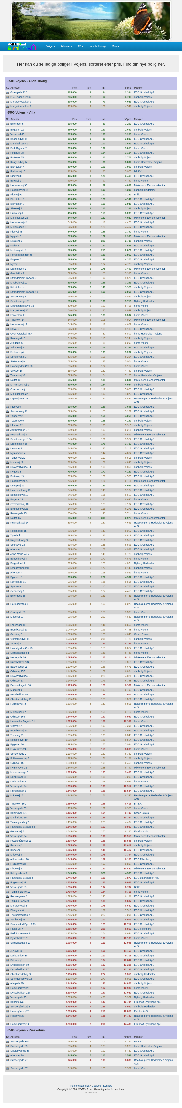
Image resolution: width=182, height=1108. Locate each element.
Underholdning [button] (97, 46)
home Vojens (141, 134)
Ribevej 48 (16, 231)
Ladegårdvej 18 (19, 955)
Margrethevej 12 (19, 310)
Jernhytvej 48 (17, 919)
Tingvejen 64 (17, 319)
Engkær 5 (15, 259)
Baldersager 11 (18, 666)
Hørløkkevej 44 (18, 222)
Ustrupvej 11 (17, 485)
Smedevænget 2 (19, 301)
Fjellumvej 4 (17, 352)
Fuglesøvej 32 (18, 882)
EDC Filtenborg (142, 859)
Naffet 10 (15, 380)
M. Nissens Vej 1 (19, 384)
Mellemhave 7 (18, 712)
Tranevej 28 (16, 735)
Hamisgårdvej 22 (19, 988)
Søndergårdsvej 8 (20, 1006)
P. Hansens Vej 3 (19, 758)
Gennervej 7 (17, 831)
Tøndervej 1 (17, 416)
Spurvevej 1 (17, 586)
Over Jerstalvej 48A (21, 333)
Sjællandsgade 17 (20, 942)
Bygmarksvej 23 (19, 508)
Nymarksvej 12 (18, 767)
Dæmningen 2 (18, 268)
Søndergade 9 (18, 753)
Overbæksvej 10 (19, 504)
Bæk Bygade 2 (18, 148)
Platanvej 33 (17, 1015)
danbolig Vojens (143, 97)
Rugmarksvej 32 (19, 540)
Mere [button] (115, 46)
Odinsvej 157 (17, 671)
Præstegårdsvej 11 (20, 840)
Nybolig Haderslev (144, 301)
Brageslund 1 (17, 563)
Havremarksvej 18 (20, 490)
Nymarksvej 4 (18, 453)
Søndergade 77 (19, 1060)
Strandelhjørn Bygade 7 (23, 278)
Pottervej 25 (17, 157)
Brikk (137, 194)
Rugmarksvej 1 (18, 434)
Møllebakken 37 (19, 393)
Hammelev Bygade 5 (22, 877)
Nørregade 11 (18, 581)
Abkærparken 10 (19, 859)
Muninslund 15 (18, 817)
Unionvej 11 (17, 448)
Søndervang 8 (18, 296)
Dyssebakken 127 (20, 992)
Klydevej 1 (16, 850)
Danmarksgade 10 (20, 685)
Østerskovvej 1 (18, 389)
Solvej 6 (14, 329)
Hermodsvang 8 (19, 603)
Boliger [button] (50, 46)
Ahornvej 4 (16, 549)
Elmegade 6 (17, 910)
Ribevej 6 (15, 406)
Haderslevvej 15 (19, 189)
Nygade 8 (15, 236)
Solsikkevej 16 (18, 776)
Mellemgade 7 (18, 250)
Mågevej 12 (16, 795)
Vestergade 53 (18, 808)
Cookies (96, 1085)
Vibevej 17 (16, 725)
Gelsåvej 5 (16, 634)
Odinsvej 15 (17, 763)
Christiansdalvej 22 (20, 974)
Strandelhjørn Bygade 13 (24, 291)
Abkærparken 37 (19, 429)
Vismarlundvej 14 (20, 638)
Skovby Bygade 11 (20, 467)
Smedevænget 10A (21, 439)
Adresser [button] (66, 46)
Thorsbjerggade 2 (20, 914)
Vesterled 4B (17, 134)
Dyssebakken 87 (19, 969)
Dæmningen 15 (19, 443)
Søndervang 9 (18, 356)
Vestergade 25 (18, 997)
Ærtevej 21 (16, 643)
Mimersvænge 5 (19, 772)
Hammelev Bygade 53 (22, 826)
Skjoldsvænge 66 (20, 1050)
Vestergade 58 (18, 887)
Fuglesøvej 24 (18, 749)
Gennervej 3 (17, 591)
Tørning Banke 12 (20, 891)
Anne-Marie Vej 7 (19, 554)
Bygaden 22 (17, 129)
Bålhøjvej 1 (16, 960)
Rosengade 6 (17, 338)
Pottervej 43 (17, 476)
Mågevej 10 (16, 616)
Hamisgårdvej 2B (20, 1011)
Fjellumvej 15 (17, 171)
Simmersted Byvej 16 (22, 305)
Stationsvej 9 (17, 361)
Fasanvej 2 (16, 845)
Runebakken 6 (18, 790)
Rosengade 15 (18, 513)
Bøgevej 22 (16, 499)
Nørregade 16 (18, 657)
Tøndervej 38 (17, 375)
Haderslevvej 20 (19, 480)
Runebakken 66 (19, 694)
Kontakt (107, 1085)
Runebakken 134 (19, 662)
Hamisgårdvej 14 (19, 1024)
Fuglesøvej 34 (18, 863)
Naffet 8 (14, 245)
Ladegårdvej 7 (18, 781)
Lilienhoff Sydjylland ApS (147, 1001)
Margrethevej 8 (18, 905)
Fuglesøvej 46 (18, 703)
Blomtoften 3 (17, 199)
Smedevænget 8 (19, 567)
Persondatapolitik (79, 1085)
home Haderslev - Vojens (148, 162)
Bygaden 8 (16, 577)
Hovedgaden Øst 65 (21, 254)
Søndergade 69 (19, 1046)
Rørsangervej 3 (19, 896)
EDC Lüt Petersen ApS (146, 877)
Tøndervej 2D (17, 457)
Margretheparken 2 (20, 106)
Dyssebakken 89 (19, 964)
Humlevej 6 (16, 213)
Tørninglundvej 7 (19, 822)
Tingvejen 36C (18, 803)
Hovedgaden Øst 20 (21, 366)
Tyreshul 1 (16, 535)
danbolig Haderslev (144, 189)
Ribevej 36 (16, 176)
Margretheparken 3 (20, 101)
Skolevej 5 (16, 208)
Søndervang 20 (19, 411)
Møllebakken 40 (19, 143)
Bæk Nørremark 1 (20, 933)
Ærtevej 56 (16, 950)
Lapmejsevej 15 (19, 398)
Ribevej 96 (16, 194)
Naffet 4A (15, 518)
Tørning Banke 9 (19, 901)
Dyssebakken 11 (19, 938)
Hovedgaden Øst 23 (21, 648)
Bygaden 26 (17, 744)
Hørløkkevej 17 (18, 324)
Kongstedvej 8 (18, 1001)
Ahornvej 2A (17, 1055)
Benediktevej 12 (19, 494)
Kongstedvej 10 (19, 739)
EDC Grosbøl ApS (144, 92)
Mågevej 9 (16, 689)
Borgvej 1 (15, 180)
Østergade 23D (18, 92)
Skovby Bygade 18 (20, 676)
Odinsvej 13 (17, 680)
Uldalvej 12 (16, 425)
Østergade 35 (18, 612)
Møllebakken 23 (19, 217)
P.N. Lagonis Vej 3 (20, 97)
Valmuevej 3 (17, 347)
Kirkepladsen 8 (18, 873)
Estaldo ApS (141, 831)
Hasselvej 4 (16, 928)
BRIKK (137, 171)
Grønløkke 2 (17, 273)
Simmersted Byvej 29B (23, 924)
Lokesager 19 (18, 625)
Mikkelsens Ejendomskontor (149, 185)
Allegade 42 (16, 342)
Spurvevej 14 (17, 544)
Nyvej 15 (15, 264)
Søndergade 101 (19, 1041)
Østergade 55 (18, 595)
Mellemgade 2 (18, 227)
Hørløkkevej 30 (18, 185)
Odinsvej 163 (17, 716)
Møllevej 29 (16, 462)
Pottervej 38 (17, 152)
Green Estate (141, 634)
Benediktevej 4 (18, 558)
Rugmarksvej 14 (19, 522)
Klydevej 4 (16, 868)
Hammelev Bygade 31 (22, 721)
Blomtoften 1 (17, 203)
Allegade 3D (17, 983)
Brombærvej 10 (19, 629)
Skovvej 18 (16, 370)
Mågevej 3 (16, 854)
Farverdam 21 (18, 315)
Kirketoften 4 (17, 287)
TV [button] (80, 46)
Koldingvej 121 (18, 812)
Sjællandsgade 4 (19, 652)
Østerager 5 (17, 123)
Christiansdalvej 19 (20, 699)
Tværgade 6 (17, 420)
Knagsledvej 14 (19, 138)
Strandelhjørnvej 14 (21, 978)
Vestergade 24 (18, 786)
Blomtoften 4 (17, 166)
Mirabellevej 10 (18, 282)
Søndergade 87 (19, 1068)
